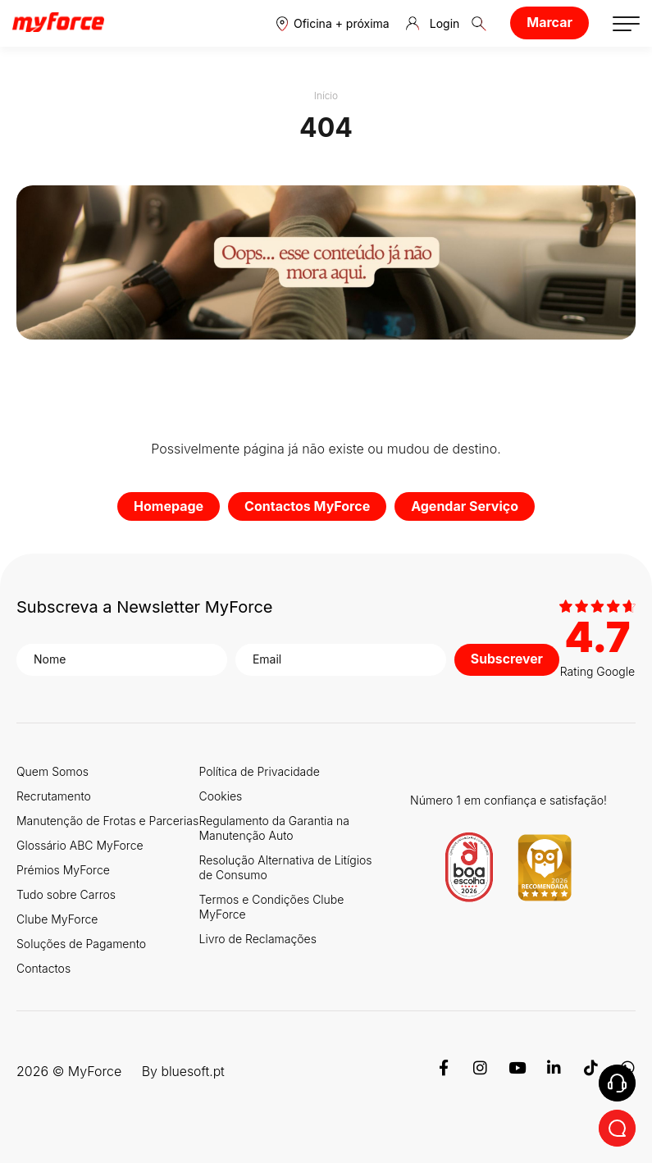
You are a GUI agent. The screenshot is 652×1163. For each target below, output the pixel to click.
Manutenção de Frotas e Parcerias (107, 820)
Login (433, 23)
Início (326, 95)
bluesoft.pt (193, 1070)
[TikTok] (591, 1070)
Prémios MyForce (63, 869)
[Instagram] (480, 1070)
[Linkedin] (554, 1070)
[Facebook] (443, 1070)
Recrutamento (53, 795)
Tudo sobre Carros (66, 894)
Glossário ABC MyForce (80, 844)
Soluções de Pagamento (81, 943)
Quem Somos (52, 771)
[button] (333, 23)
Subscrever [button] (506, 658)
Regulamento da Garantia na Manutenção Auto (274, 827)
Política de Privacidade (259, 771)
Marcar (549, 22)
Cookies (221, 795)
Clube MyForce (57, 918)
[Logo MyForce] (58, 23)
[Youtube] (517, 1070)
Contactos (43, 967)
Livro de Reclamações (258, 938)
